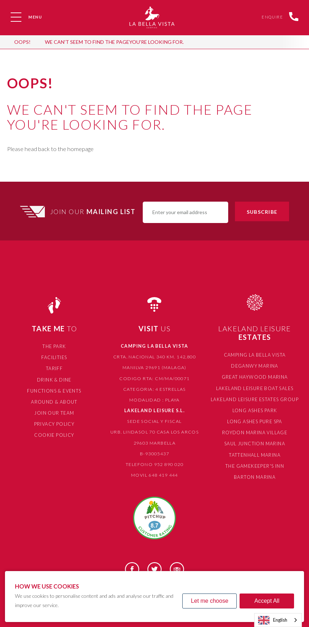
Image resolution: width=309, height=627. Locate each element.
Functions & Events (54, 389)
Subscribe (262, 212)
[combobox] (278, 620)
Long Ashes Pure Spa (254, 419)
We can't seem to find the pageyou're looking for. (114, 42)
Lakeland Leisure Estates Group (255, 397)
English (272, 620)
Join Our (93, 212)
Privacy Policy (54, 421)
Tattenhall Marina (255, 451)
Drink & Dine (54, 378)
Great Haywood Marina (255, 376)
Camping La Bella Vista (255, 354)
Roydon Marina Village (254, 429)
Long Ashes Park (254, 408)
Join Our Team (54, 410)
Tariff (54, 367)
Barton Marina (255, 473)
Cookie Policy (54, 432)
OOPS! (22, 42)
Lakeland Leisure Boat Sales (255, 387)
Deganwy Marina (254, 365)
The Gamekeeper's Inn (254, 462)
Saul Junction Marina (254, 440)
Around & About (54, 400)
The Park (54, 346)
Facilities (54, 356)
